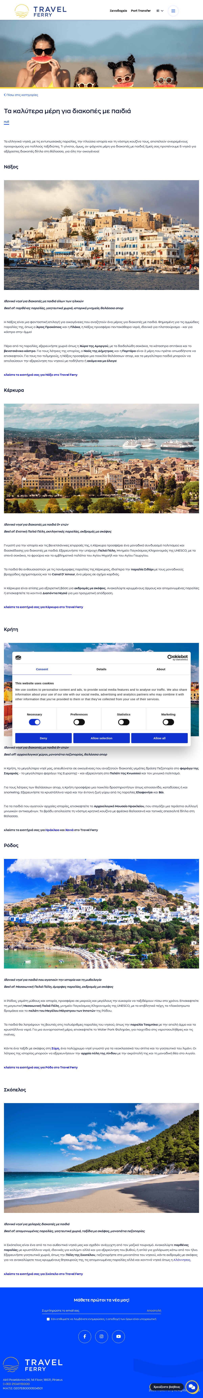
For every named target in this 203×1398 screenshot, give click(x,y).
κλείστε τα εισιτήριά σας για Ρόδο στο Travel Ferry (41, 1067)
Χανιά (69, 830)
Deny (43, 738)
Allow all (159, 738)
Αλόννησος (181, 1259)
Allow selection (101, 738)
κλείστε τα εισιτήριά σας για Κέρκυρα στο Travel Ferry (43, 607)
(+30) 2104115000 (16, 1384)
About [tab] (161, 669)
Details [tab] (101, 669)
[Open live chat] (192, 1387)
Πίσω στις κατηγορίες (21, 95)
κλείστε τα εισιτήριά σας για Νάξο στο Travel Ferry (41, 374)
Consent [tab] (42, 669)
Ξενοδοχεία (118, 10)
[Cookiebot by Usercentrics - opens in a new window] (170, 658)
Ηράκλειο (52, 830)
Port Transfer (140, 10)
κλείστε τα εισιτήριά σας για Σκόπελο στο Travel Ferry (43, 1274)
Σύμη (55, 1048)
